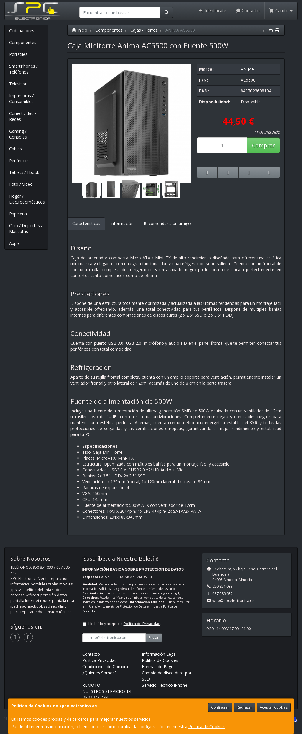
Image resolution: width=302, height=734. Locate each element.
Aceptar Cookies (274, 707)
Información (122, 223)
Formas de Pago (158, 666)
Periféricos (19, 160)
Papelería (18, 214)
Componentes (22, 42)
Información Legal (159, 654)
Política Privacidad (99, 660)
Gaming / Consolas (18, 134)
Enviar (154, 637)
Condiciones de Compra (105, 666)
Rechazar (244, 707)
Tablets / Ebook (24, 172)
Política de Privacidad (142, 623)
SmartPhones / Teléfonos (23, 69)
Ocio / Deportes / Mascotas (25, 228)
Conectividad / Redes (22, 116)
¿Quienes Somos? (99, 673)
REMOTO (91, 685)
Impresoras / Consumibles (21, 98)
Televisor (18, 84)
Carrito (281, 10)
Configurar (220, 707)
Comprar (263, 145)
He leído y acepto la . (124, 623)
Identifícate (212, 10)
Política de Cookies (206, 726)
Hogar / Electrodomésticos (27, 199)
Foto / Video (21, 184)
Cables (15, 149)
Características (86, 223)
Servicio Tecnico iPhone (164, 685)
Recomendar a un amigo (167, 223)
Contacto (248, 10)
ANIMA (247, 69)
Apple (14, 243)
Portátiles (18, 54)
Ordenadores (21, 30)
